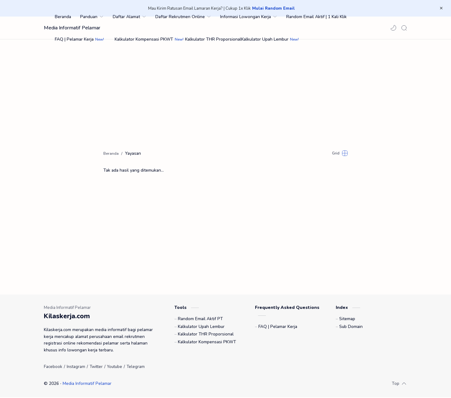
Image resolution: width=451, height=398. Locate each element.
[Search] (404, 28)
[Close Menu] (441, 8)
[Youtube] (114, 368)
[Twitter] (96, 368)
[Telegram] (136, 368)
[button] (393, 28)
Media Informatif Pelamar (72, 27)
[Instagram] (76, 368)
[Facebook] (53, 368)
